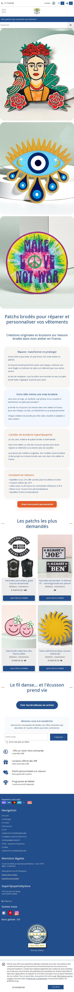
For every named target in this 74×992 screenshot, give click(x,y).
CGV (4, 830)
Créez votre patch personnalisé (37, 504)
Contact (47, 3)
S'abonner (58, 737)
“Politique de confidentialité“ (36, 978)
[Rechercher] (71, 25)
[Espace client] (53, 3)
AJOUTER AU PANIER (19, 598)
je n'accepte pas (18, 987)
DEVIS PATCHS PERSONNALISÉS (14, 833)
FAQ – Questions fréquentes (13, 844)
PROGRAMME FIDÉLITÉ (11, 840)
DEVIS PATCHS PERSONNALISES (14, 851)
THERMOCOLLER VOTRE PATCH (14, 837)
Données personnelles (10, 878)
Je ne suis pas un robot (19, 742)
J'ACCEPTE (56, 987)
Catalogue (6, 819)
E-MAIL (5, 847)
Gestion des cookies (9, 875)
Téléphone (7, 901)
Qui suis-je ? (7, 826)
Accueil (5, 816)
